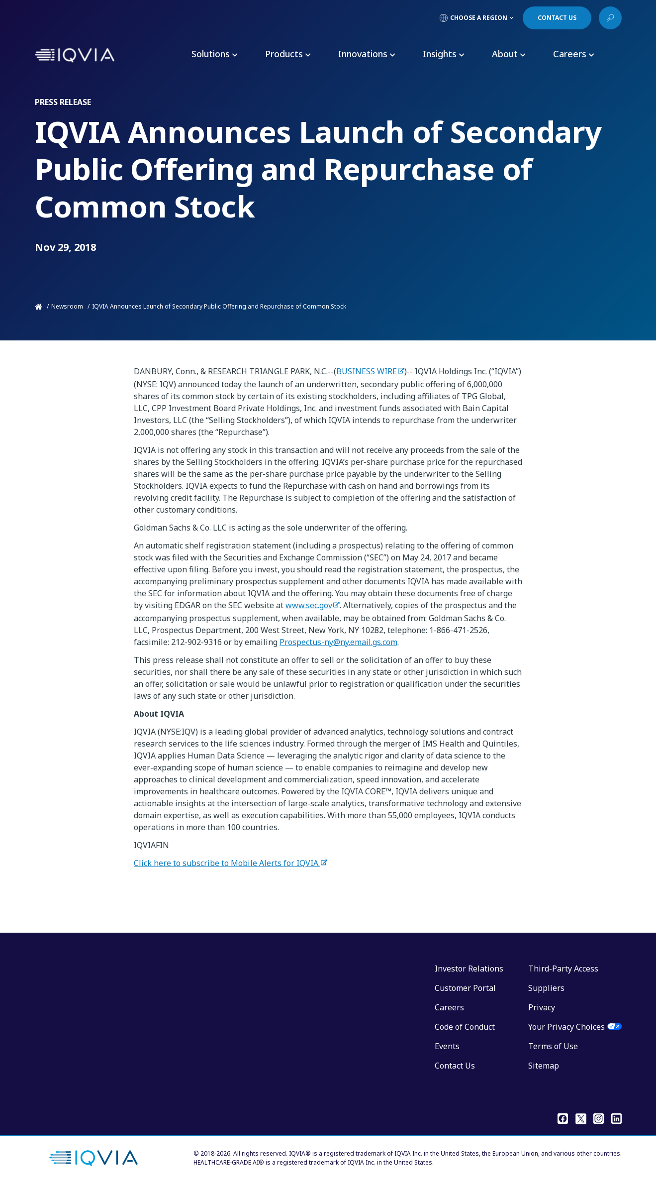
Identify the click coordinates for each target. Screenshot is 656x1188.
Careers (449, 1007)
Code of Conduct (465, 1026)
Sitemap (543, 1065)
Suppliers (546, 987)
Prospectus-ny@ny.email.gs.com (338, 642)
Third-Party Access (563, 968)
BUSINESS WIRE (366, 371)
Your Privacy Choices (566, 1026)
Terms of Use (553, 1046)
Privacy (541, 1007)
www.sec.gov (308, 605)
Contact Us (455, 1065)
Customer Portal (465, 987)
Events (447, 1046)
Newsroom (67, 306)
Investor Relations (469, 968)
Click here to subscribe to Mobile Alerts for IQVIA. (227, 863)
